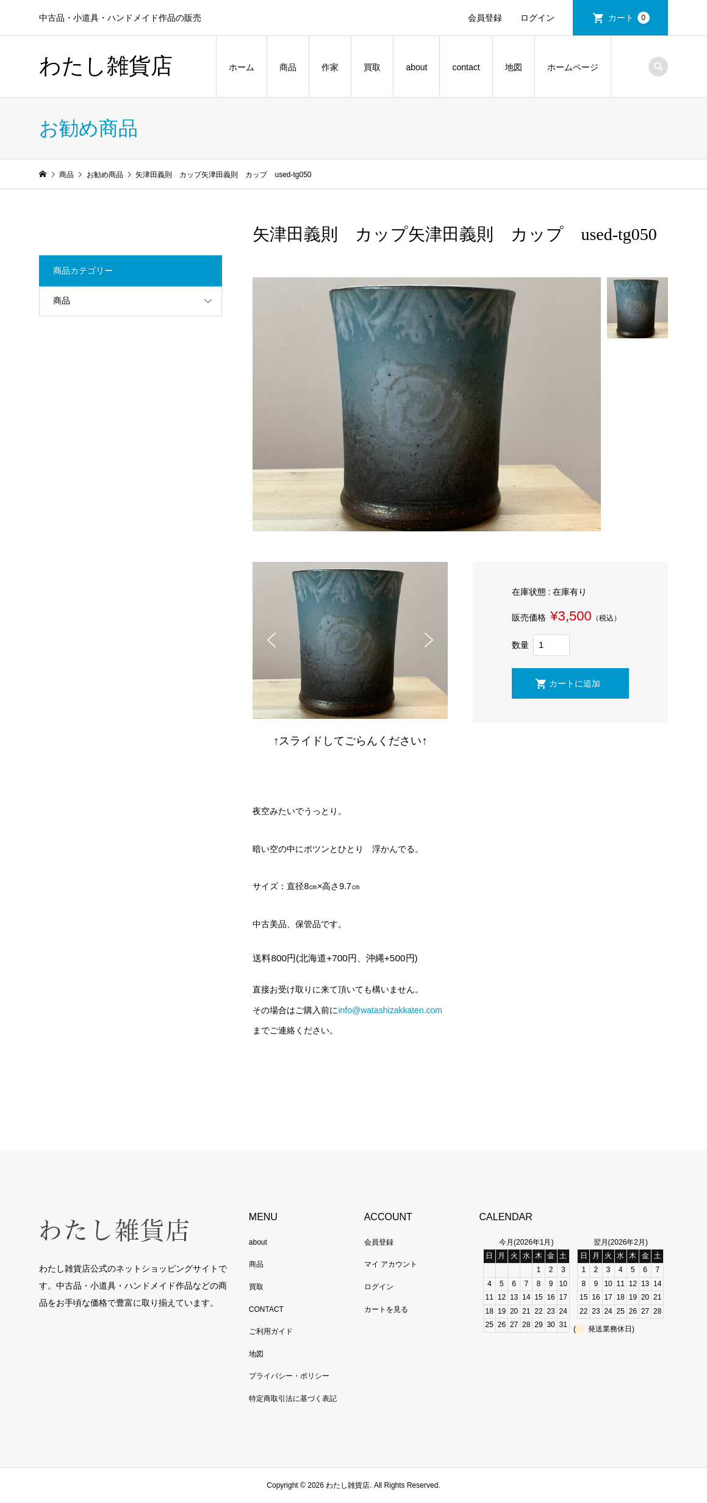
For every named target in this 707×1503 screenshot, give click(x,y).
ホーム (241, 67)
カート (629, 18)
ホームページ (572, 67)
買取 (372, 67)
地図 (513, 67)
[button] (271, 640)
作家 (330, 67)
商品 (287, 67)
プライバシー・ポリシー (289, 1376)
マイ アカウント (390, 1264)
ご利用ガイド (271, 1331)
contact (465, 67)
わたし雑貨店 (106, 66)
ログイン (537, 18)
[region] (350, 640)
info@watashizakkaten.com (390, 1010)
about (416, 67)
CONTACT (266, 1309)
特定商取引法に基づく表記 (293, 1398)
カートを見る (386, 1309)
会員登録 (485, 18)
